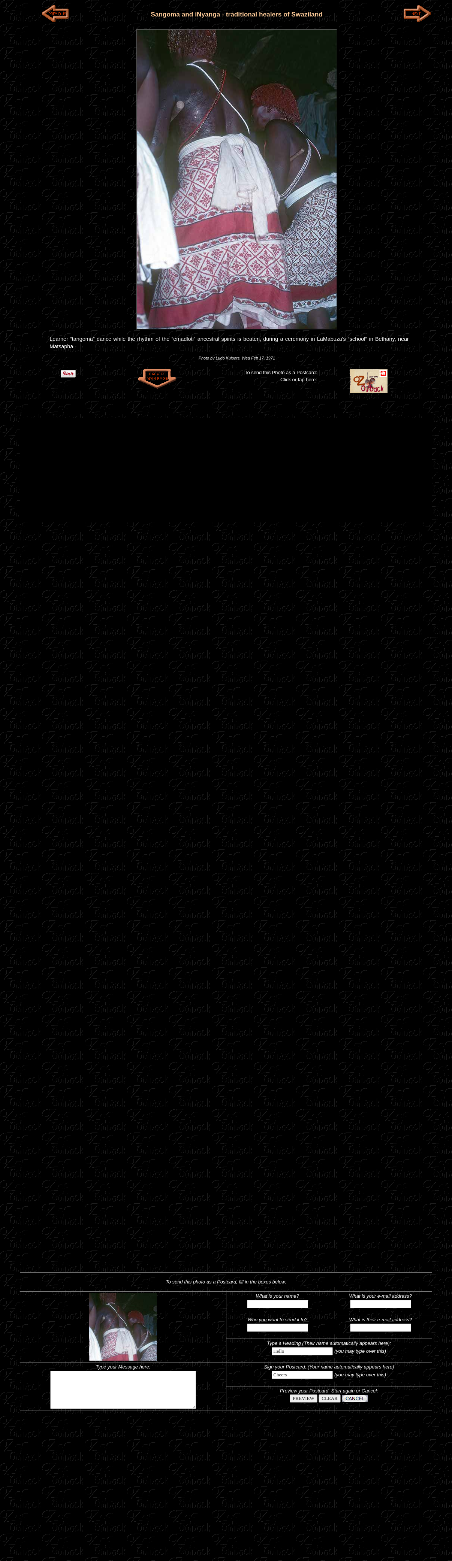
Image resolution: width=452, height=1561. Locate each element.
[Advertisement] (226, 470)
